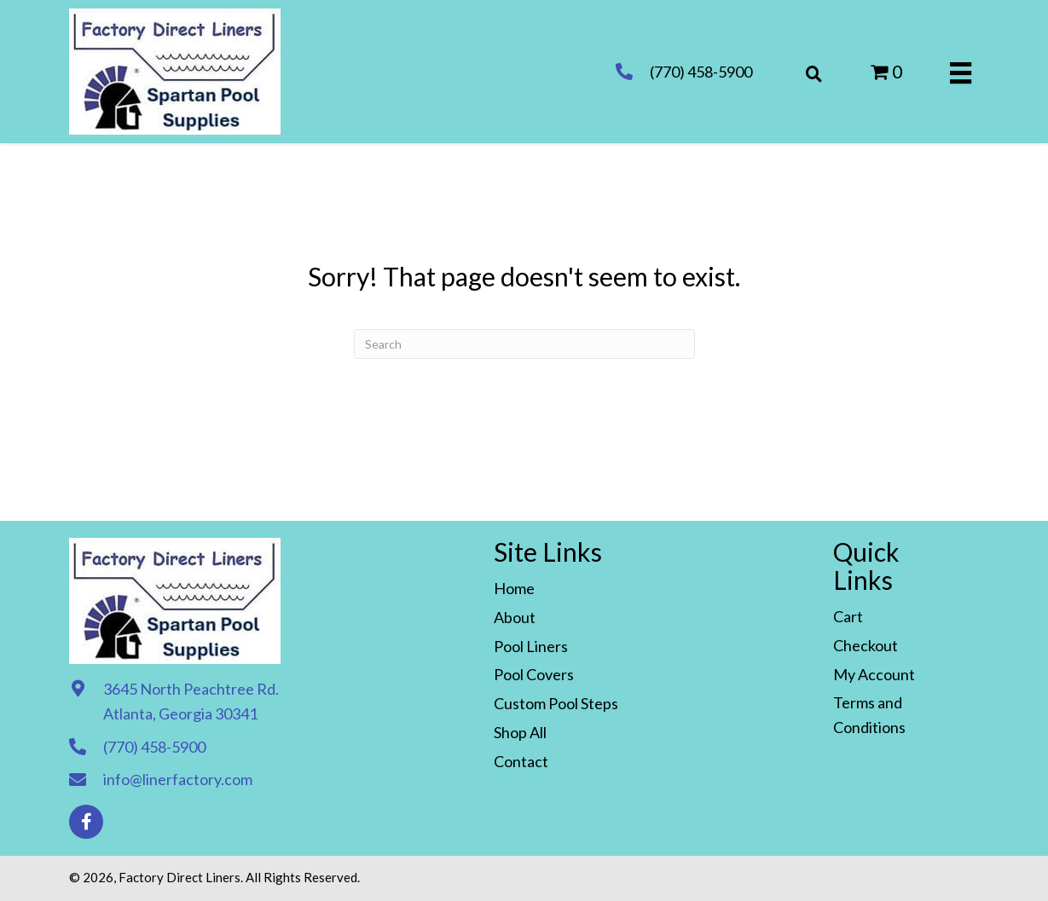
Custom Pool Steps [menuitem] (556, 703)
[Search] (524, 344)
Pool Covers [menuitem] (534, 674)
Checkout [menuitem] (865, 645)
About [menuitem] (515, 617)
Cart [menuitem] (848, 616)
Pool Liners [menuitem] (531, 646)
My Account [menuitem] (874, 674)
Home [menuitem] (514, 588)
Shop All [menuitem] (520, 732)
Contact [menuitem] (521, 761)
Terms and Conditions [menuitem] (869, 714)
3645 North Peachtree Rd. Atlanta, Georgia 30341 (191, 701)
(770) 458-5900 (701, 71)
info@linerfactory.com (177, 779)
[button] (86, 822)
